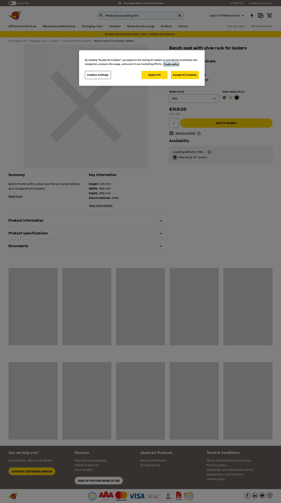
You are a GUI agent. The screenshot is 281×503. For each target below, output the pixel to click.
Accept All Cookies (185, 75)
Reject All (154, 75)
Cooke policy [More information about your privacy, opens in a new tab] (171, 64)
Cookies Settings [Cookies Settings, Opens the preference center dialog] (98, 75)
